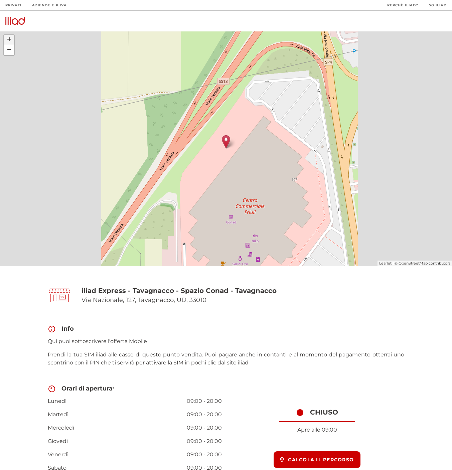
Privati (13, 5)
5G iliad (438, 5)
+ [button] (9, 40)
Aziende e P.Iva (49, 5)
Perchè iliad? (402, 5)
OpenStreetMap (413, 263)
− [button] (9, 50)
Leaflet (385, 263)
